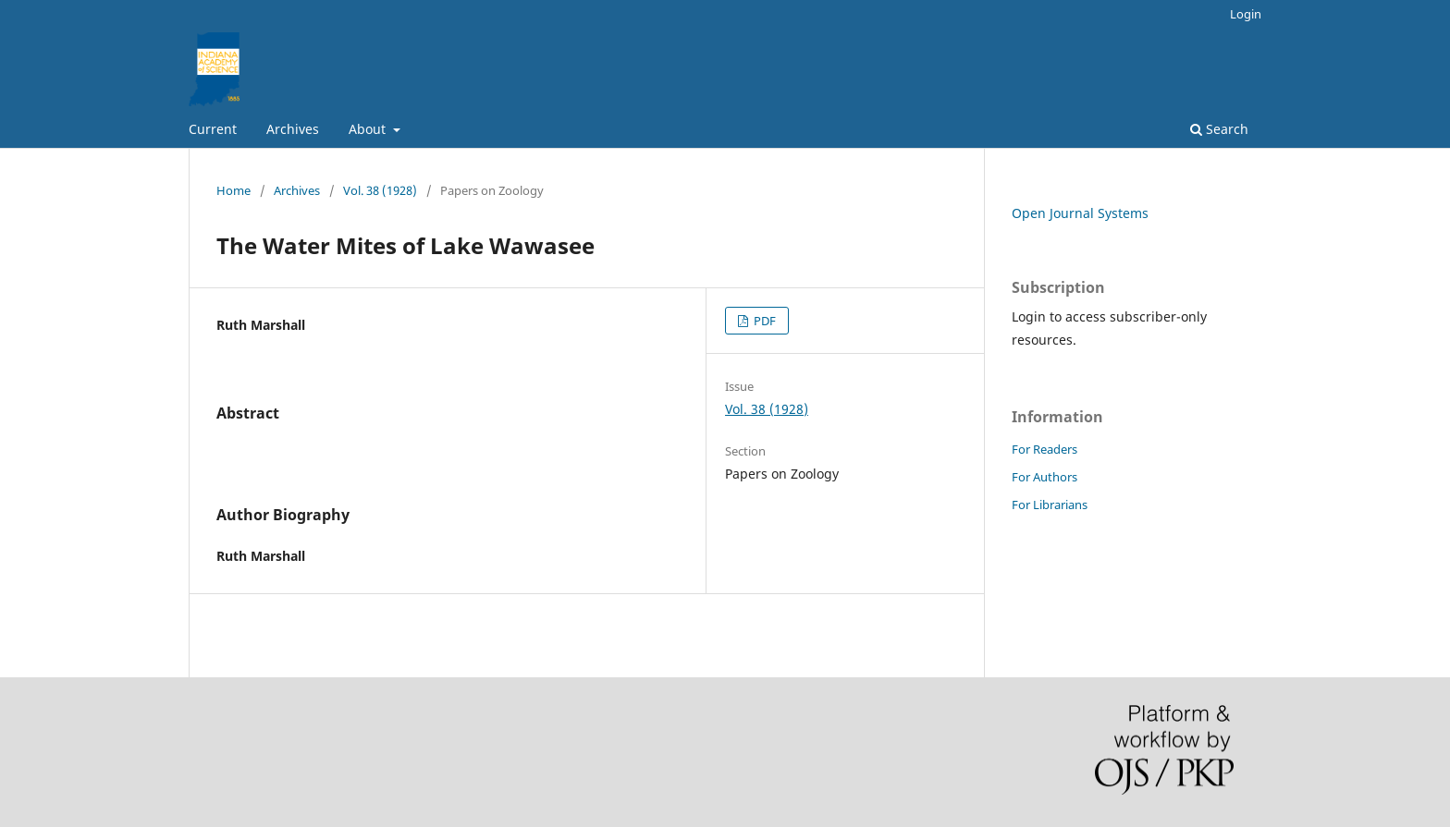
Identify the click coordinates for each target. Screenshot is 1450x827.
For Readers (1044, 449)
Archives (292, 129)
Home (233, 190)
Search (1219, 129)
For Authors (1044, 476)
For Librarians (1050, 504)
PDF (763, 320)
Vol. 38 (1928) (380, 190)
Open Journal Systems (1080, 213)
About (369, 129)
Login (1245, 14)
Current (213, 129)
